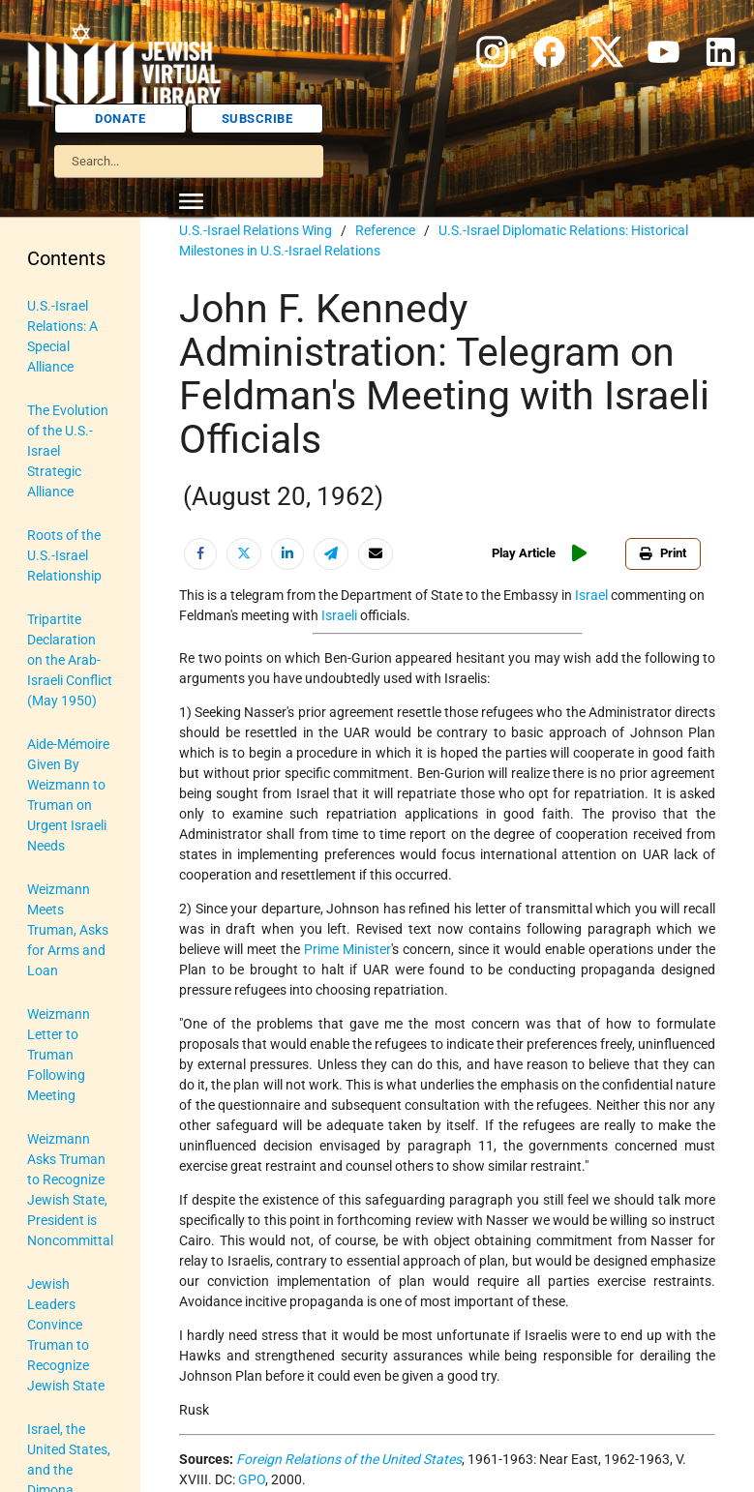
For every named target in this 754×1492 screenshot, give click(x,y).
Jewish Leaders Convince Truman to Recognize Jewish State (66, 1334)
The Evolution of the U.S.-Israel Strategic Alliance (67, 451)
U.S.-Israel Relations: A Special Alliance (62, 336)
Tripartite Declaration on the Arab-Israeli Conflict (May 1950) (69, 660)
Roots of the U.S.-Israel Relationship (64, 555)
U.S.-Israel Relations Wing (255, 230)
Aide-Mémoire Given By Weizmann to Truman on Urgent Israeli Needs (68, 794)
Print (663, 553)
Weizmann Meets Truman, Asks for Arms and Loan (67, 929)
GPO (251, 1479)
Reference (385, 230)
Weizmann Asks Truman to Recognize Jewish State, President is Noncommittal (70, 1189)
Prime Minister (347, 949)
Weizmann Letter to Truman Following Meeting (58, 1054)
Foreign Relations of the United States (349, 1459)
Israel (591, 595)
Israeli (339, 615)
